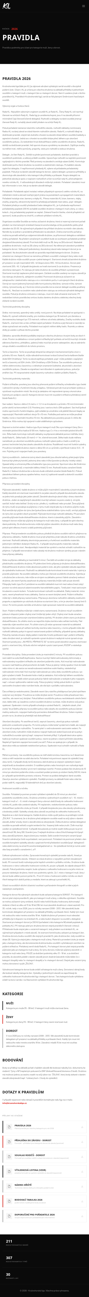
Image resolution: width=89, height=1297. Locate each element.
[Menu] (84, 6)
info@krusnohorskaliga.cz (14, 1103)
